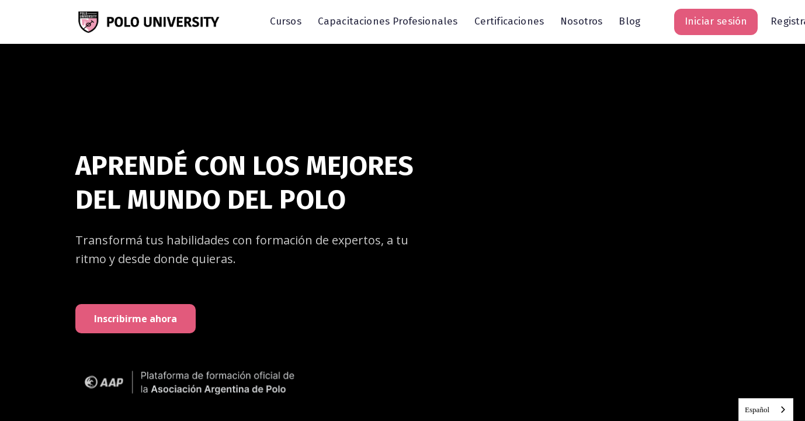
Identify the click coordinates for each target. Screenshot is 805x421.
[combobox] (765, 409)
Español (757, 409)
